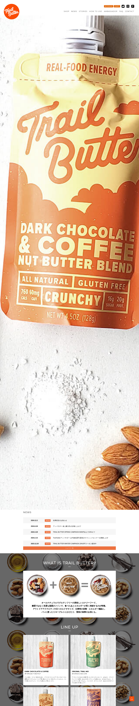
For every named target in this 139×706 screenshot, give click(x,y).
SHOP (66, 11)
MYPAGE (108, 6)
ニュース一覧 (69, 548)
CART (117, 6)
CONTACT (129, 11)
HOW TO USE (95, 11)
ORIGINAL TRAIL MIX (80, 673)
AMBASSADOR (110, 11)
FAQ (121, 11)
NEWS (74, 11)
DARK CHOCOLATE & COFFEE (37, 673)
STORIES (83, 11)
